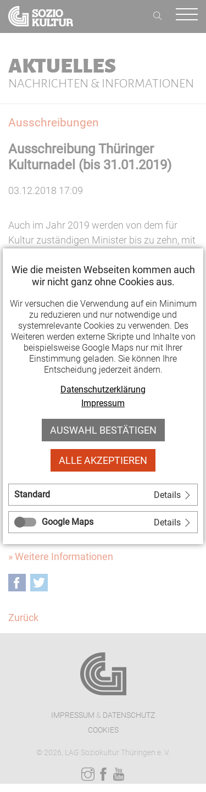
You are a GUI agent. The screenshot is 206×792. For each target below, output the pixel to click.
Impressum (103, 403)
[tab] (103, 495)
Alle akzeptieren (103, 460)
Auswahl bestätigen (103, 430)
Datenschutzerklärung (103, 389)
